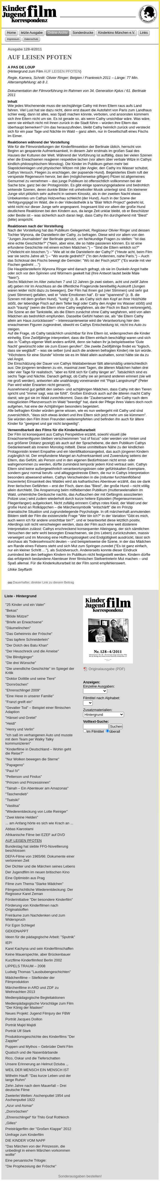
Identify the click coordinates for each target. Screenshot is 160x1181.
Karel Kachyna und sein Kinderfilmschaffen (39, 948)
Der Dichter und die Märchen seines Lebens (40, 866)
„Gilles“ (11, 1123)
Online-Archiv (58, 33)
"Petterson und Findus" (23, 777)
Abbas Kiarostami (19, 829)
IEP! (8, 943)
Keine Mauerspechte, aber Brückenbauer (37, 954)
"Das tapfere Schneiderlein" (27, 639)
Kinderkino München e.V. (116, 33)
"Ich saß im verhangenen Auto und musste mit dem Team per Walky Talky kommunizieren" (39, 739)
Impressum (13, 39)
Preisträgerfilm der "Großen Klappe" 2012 (38, 1129)
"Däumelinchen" (18, 628)
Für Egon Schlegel (20, 925)
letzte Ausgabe (32, 33)
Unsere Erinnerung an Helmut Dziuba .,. (37, 1064)
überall (114, 731)
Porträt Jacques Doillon (23, 1019)
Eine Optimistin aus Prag (25, 878)
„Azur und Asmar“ (19, 1105)
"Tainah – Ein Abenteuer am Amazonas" (36, 788)
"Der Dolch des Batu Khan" (26, 645)
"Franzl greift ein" (18, 702)
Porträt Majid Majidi (20, 1025)
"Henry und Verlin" (19, 729)
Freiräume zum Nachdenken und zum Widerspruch (35, 917)
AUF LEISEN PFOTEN (62, 71)
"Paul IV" (12, 771)
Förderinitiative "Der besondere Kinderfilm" (39, 899)
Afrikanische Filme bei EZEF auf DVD (35, 835)
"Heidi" (10, 723)
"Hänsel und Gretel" (21, 718)
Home (11, 33)
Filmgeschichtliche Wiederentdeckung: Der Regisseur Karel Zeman (39, 891)
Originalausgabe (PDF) (104, 669)
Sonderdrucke (83, 33)
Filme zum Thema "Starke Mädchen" (34, 884)
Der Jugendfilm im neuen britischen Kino (37, 872)
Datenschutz (31, 39)
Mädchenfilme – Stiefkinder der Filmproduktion (30, 980)
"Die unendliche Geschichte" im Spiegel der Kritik (39, 671)
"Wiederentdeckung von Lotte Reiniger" (36, 811)
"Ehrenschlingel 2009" (22, 690)
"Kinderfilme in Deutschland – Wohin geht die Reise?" (38, 751)
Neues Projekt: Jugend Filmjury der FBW (37, 1013)
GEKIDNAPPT (16, 931)
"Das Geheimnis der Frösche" (28, 634)
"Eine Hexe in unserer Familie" (29, 696)
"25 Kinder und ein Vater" (25, 605)
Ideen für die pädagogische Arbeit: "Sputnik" (40, 937)
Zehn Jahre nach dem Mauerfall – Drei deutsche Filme (35, 1088)
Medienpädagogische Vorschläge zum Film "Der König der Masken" (39, 1005)
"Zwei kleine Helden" (21, 817)
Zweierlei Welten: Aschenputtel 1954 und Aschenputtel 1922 (37, 1097)
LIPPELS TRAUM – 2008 (25, 966)
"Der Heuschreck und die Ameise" (32, 651)
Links (144, 33)
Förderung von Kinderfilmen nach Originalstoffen (31, 907)
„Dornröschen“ (16, 1111)
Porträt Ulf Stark (18, 1031)
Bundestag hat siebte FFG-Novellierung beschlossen (36, 848)
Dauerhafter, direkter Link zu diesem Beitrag (41, 582)
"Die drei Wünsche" (20, 663)
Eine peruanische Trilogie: (26, 1160)
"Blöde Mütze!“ (17, 616)
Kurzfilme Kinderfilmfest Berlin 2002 (33, 960)
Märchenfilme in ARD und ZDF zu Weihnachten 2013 (31, 990)
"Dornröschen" (16, 684)
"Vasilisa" (12, 806)
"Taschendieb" (16, 794)
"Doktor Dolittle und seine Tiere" (30, 678)
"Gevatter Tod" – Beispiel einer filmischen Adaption (38, 710)
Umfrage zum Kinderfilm (24, 1135)
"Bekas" (11, 610)
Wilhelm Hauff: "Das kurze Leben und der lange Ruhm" (38, 1078)
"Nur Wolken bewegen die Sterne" (32, 759)
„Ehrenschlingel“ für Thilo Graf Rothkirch (37, 1117)
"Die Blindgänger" (19, 657)
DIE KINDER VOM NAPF (25, 1140)
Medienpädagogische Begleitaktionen (35, 997)
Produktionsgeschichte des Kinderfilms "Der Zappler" (40, 1039)
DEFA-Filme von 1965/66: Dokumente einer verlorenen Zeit (39, 858)
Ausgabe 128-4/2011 (25, 49)
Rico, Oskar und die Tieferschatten (32, 1058)
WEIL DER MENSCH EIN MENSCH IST (37, 1070)
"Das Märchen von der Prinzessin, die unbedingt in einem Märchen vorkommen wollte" (37, 1150)
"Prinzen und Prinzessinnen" (27, 782)
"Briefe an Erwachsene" (24, 622)
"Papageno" (14, 765)
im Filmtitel (95, 731)
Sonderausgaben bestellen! (80, 1176)
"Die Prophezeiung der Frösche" (30, 1166)
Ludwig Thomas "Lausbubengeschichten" (38, 972)
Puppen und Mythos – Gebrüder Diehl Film (39, 1046)
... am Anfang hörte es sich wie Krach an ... (39, 823)
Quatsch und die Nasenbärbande (31, 1052)
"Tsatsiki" (12, 800)
